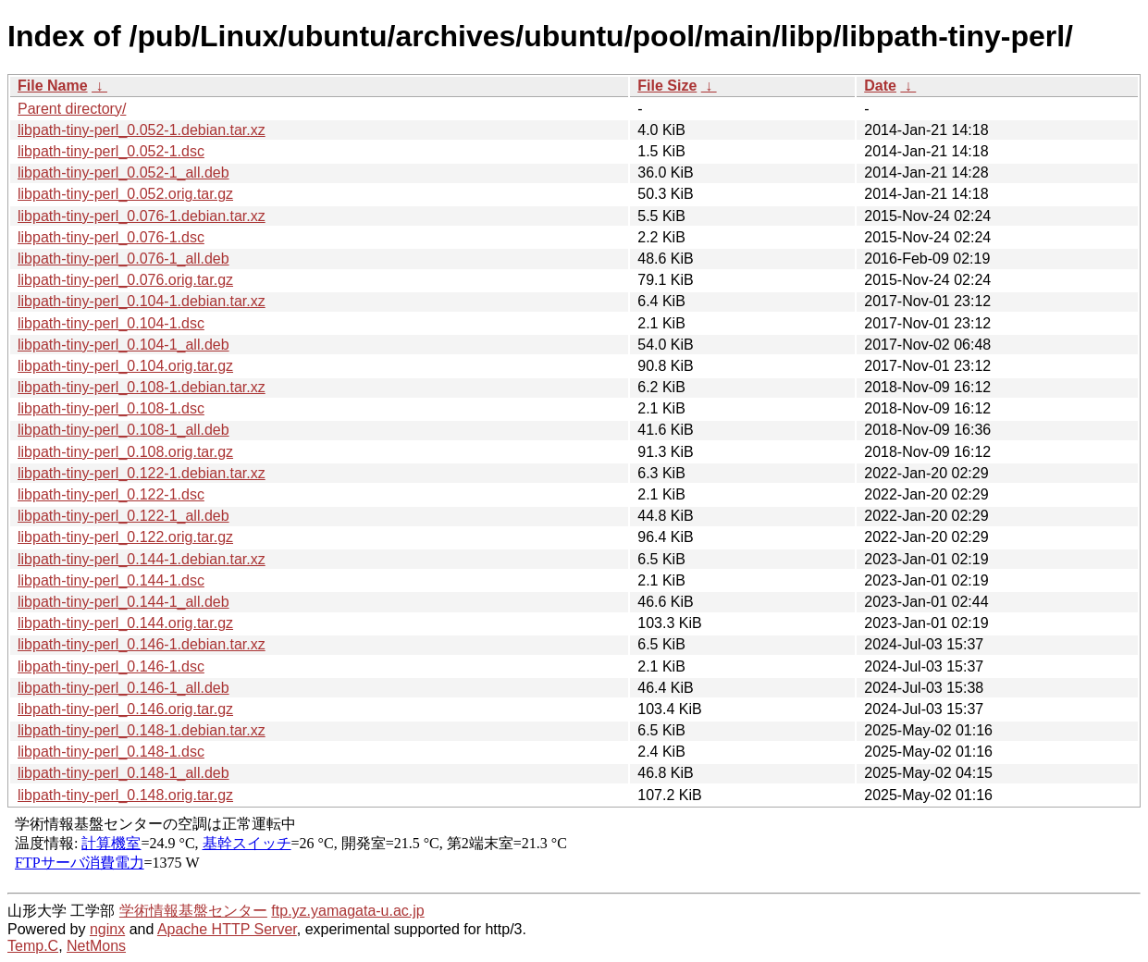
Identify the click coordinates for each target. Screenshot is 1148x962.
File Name (53, 85)
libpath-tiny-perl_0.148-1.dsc (111, 751)
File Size (667, 85)
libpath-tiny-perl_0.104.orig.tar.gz (125, 366)
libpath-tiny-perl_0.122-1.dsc (111, 494)
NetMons (96, 946)
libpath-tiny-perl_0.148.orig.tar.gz (125, 795)
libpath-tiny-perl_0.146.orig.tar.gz (125, 709)
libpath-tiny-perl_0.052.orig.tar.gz (125, 194)
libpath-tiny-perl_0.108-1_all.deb (123, 430)
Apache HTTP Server (227, 929)
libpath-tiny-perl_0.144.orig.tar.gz (125, 623)
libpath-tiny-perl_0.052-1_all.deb (123, 172)
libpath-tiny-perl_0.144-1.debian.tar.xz (141, 559)
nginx (107, 929)
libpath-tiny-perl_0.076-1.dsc (111, 237)
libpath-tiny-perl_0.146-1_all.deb (123, 688)
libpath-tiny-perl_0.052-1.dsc (111, 151)
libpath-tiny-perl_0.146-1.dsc (111, 666)
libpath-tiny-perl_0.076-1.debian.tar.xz (141, 216)
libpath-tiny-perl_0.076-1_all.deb (123, 258)
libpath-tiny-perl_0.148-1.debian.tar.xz (141, 730)
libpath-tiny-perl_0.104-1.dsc (111, 323)
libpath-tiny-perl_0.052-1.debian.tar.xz (141, 130)
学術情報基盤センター (193, 911)
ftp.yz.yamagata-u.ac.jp (347, 911)
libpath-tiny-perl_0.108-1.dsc (111, 408)
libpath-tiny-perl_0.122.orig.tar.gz (125, 537)
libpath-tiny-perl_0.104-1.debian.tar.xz (141, 301)
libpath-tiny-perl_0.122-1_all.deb (123, 516)
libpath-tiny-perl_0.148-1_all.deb (123, 773)
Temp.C (32, 946)
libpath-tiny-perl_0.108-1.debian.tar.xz (141, 387)
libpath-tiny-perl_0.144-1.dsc (111, 580)
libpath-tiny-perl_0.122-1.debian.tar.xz (141, 473)
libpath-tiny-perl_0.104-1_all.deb (123, 344)
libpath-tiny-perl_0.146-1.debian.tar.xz (141, 644)
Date (880, 85)
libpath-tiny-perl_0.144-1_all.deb (123, 602)
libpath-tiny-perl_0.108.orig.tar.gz (125, 452)
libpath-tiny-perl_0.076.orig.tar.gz (125, 280)
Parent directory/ (72, 109)
